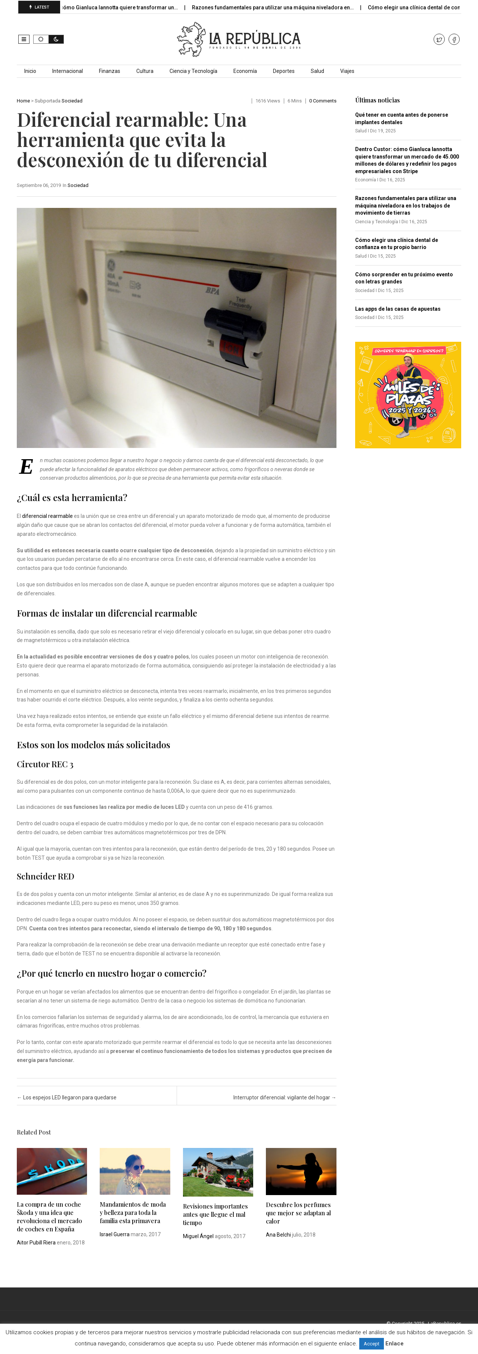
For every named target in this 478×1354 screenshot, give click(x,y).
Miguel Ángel (198, 1236)
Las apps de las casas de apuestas (398, 309)
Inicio (30, 71)
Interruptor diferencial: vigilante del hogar (284, 1097)
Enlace (394, 1343)
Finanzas (109, 71)
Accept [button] (371, 1344)
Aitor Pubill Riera (36, 1243)
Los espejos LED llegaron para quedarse (67, 1097)
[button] (24, 39)
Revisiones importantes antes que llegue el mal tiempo (215, 1214)
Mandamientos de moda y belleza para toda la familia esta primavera (133, 1212)
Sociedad (72, 101)
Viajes (347, 71)
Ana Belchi (278, 1235)
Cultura (144, 71)
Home (23, 101)
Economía (245, 71)
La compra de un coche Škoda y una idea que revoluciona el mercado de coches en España (49, 1216)
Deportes (284, 71)
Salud (317, 71)
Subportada (47, 101)
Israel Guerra (115, 1234)
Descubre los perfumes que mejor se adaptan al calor (298, 1213)
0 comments (322, 101)
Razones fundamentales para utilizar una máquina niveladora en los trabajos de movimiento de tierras (405, 205)
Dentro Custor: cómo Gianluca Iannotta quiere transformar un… (108, 7)
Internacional (67, 71)
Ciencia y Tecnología (193, 71)
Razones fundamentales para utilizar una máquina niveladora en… (280, 7)
